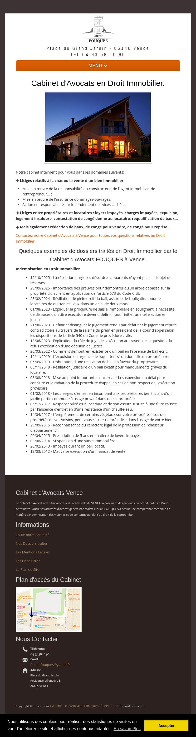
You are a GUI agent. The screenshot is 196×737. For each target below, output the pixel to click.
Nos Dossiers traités (32, 543)
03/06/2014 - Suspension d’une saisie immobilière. (73, 440)
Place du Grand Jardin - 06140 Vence (97, 48)
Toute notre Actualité (32, 534)
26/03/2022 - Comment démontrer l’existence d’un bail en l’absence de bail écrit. (99, 351)
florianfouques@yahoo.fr (50, 664)
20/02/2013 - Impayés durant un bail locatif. (67, 446)
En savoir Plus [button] (127, 728)
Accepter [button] (166, 726)
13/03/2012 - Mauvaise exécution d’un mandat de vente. (78, 451)
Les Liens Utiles (28, 560)
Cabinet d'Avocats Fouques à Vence (82, 705)
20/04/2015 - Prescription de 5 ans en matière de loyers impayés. (85, 435)
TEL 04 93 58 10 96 (97, 54)
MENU (98, 65)
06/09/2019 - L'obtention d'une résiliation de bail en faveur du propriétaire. (94, 361)
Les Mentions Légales (33, 552)
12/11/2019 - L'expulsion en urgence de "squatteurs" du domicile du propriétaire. (99, 356)
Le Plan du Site (27, 569)
